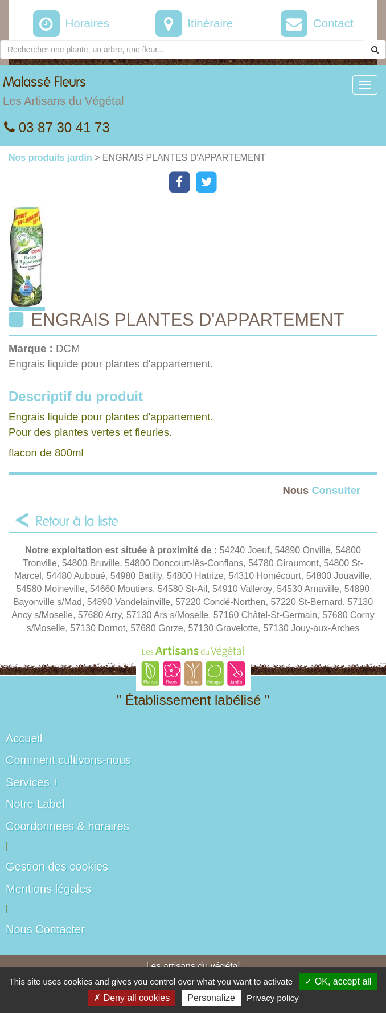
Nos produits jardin (52, 157)
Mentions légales (48, 889)
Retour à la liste (76, 522)
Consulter (321, 490)
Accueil (24, 738)
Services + (32, 782)
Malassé (63, 94)
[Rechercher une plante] (182, 49)
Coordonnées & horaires (67, 826)
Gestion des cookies (57, 866)
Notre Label (35, 804)
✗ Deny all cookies (131, 998)
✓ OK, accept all (338, 981)
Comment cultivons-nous (68, 760)
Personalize (211, 998)
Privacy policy (273, 998)
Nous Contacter (45, 929)
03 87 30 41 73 (57, 127)
